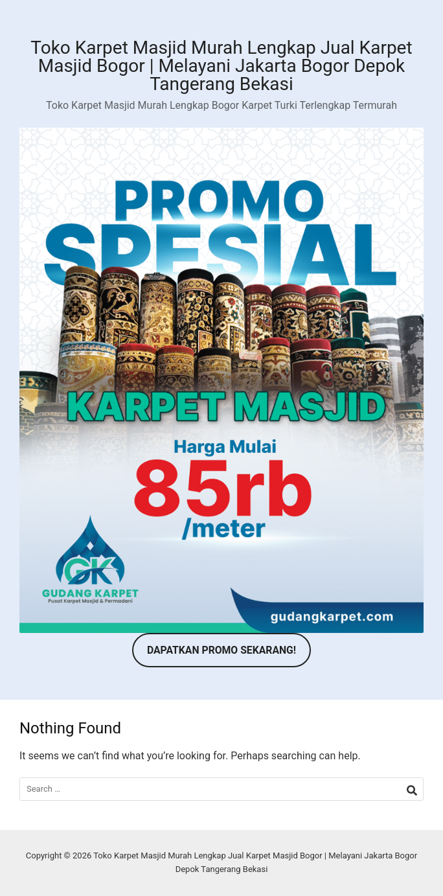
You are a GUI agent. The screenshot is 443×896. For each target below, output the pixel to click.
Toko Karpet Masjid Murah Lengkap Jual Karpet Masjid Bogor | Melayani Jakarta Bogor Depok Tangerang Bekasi (221, 66)
